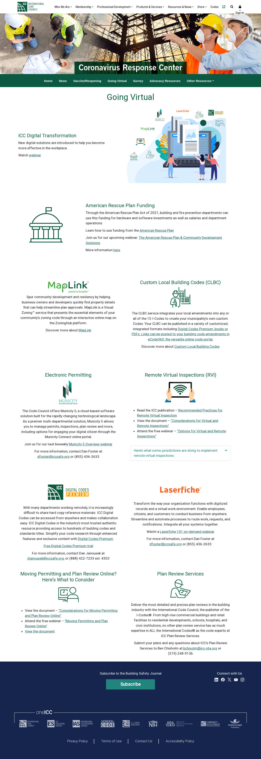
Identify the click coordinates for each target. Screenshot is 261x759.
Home (48, 81)
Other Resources (199, 81)
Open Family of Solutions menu (224, 6)
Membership (83, 7)
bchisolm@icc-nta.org (199, 648)
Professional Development (113, 7)
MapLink (85, 330)
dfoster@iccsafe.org (53, 457)
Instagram (242, 679)
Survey (138, 81)
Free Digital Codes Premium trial (68, 546)
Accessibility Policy (180, 741)
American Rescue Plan (157, 230)
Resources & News (179, 7)
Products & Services (149, 7)
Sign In (240, 6)
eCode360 (156, 339)
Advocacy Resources (164, 81)
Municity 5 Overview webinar (90, 444)
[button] (226, 450)
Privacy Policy (77, 741)
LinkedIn (216, 679)
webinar (35, 155)
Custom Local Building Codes (197, 346)
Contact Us (143, 741)
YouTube (235, 679)
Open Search (232, 6)
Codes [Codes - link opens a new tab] (214, 7)
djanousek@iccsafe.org (45, 558)
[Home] (33, 6)
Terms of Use (111, 741)
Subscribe (130, 684)
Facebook (222, 679)
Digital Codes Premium (95, 539)
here (116, 250)
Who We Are (62, 7)
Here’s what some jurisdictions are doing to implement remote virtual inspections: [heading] (175, 453)
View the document (40, 631)
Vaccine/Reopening (87, 81)
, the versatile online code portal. (188, 339)
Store (201, 7)
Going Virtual (117, 81)
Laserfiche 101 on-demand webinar (187, 532)
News (63, 81)
